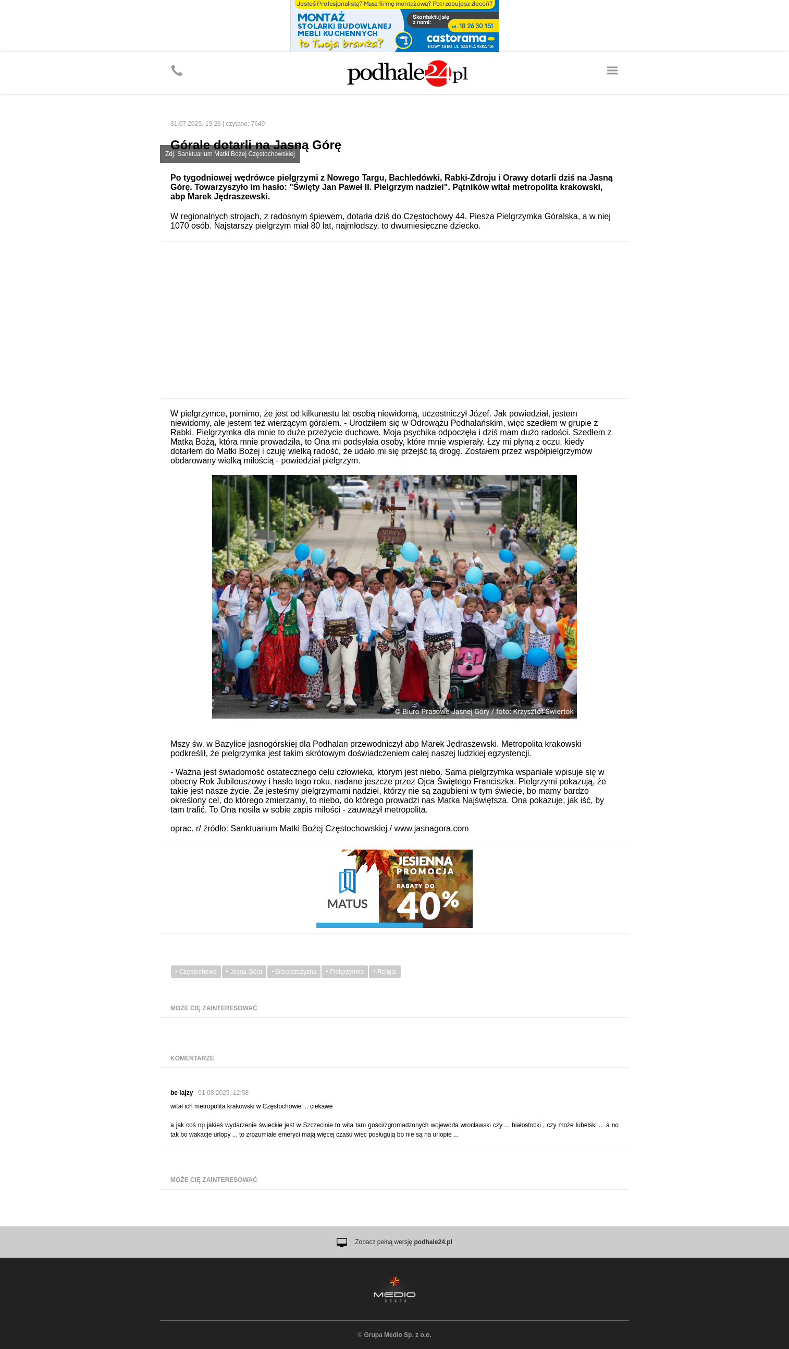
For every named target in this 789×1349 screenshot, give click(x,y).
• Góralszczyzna (294, 971)
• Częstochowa (196, 971)
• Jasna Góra (244, 971)
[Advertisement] (394, 320)
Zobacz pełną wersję (403, 1242)
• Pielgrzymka (345, 971)
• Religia (384, 971)
